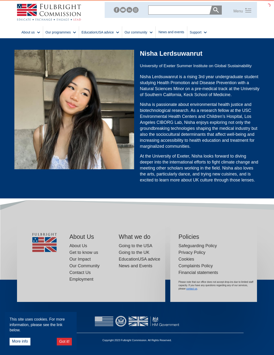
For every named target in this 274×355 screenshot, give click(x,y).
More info (20, 341)
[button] (236, 9)
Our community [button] (139, 32)
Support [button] (198, 32)
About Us (78, 245)
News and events (171, 32)
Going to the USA (135, 245)
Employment (81, 279)
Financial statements (198, 272)
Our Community (84, 265)
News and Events (135, 265)
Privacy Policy (191, 252)
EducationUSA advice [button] (100, 32)
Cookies (186, 259)
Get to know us (83, 252)
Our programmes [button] (61, 32)
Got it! (64, 341)
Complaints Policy (195, 265)
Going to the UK (134, 252)
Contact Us (80, 272)
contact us (191, 288)
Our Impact (80, 259)
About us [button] (30, 32)
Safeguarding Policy (197, 245)
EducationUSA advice (139, 259)
